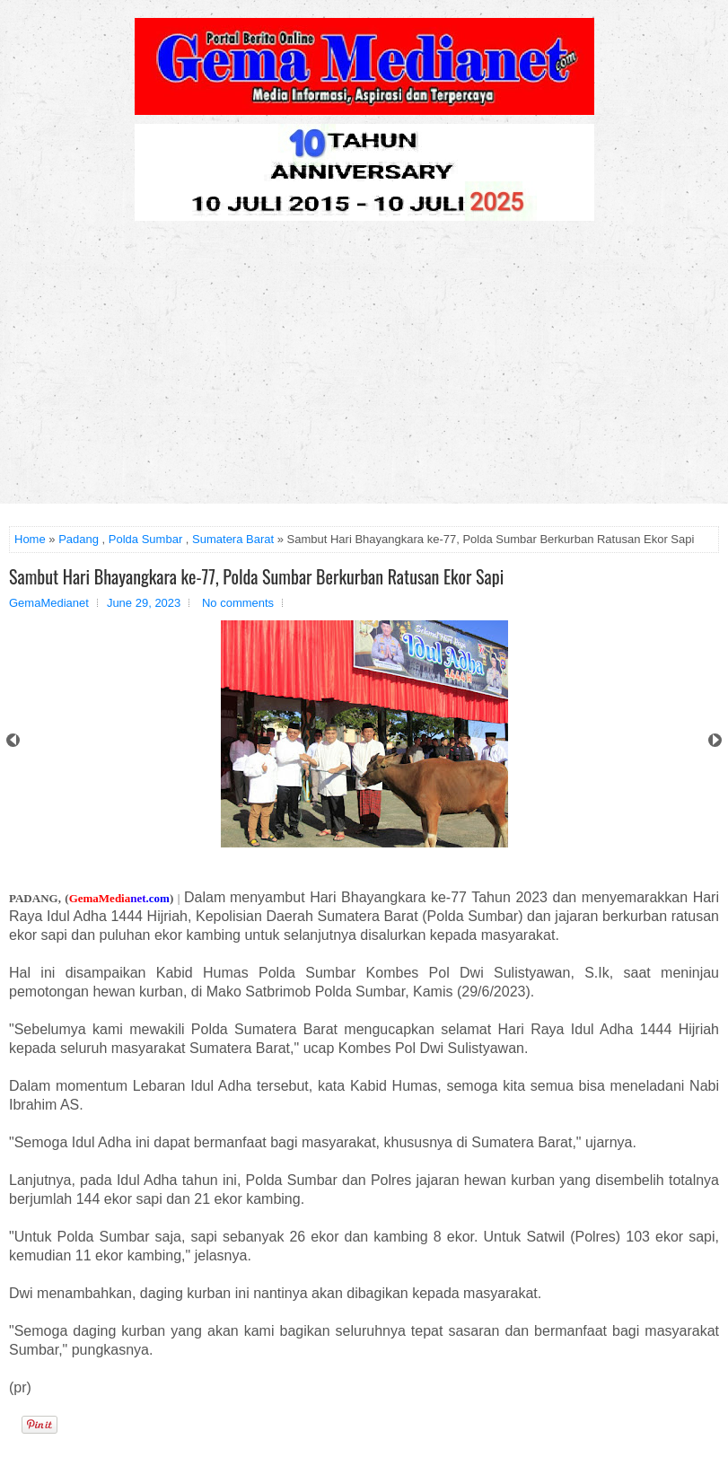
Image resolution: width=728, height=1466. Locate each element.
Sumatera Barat (233, 539)
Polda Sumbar (145, 539)
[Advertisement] (364, 369)
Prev (13, 740)
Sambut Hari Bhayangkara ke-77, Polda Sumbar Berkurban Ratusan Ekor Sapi (256, 576)
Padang (78, 539)
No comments (238, 603)
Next (715, 740)
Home (30, 539)
